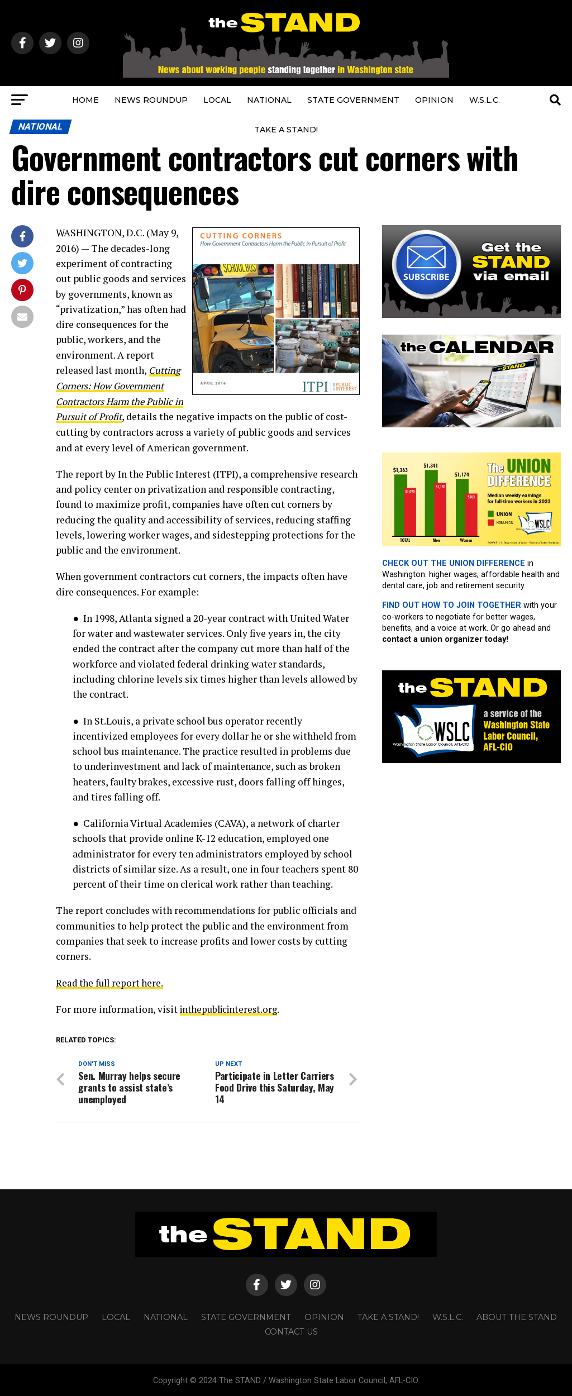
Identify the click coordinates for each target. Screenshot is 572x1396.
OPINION (434, 100)
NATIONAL (269, 100)
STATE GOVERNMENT (353, 100)
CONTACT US (291, 1330)
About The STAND (516, 1316)
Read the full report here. (111, 981)
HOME (85, 100)
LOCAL (217, 100)
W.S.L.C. (484, 100)
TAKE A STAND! (286, 130)
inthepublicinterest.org (231, 1007)
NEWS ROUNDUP (151, 100)
